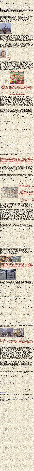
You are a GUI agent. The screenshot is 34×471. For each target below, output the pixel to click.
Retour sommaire (3, 1)
